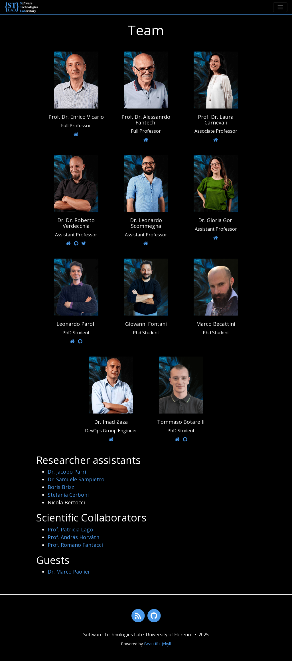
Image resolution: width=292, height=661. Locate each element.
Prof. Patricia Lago (70, 529)
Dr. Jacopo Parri (67, 471)
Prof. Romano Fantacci (75, 544)
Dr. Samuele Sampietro (76, 479)
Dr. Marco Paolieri (70, 571)
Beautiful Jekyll (157, 643)
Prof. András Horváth (73, 537)
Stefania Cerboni (68, 494)
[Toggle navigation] (280, 7)
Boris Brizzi (62, 487)
